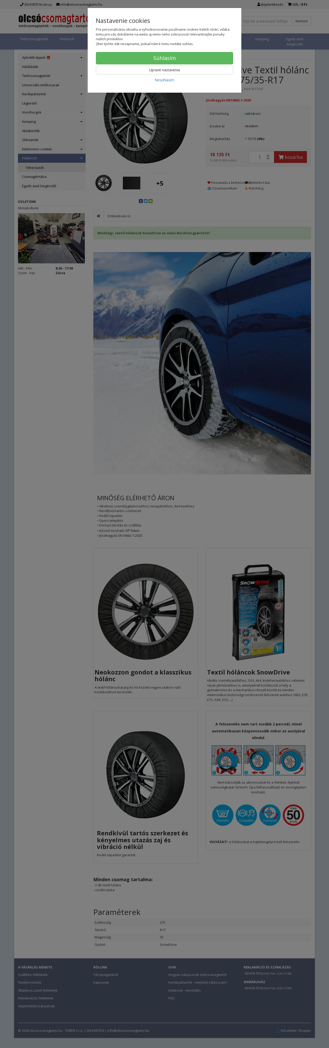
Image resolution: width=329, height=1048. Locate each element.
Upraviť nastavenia (164, 69)
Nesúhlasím (164, 79)
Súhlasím (164, 58)
